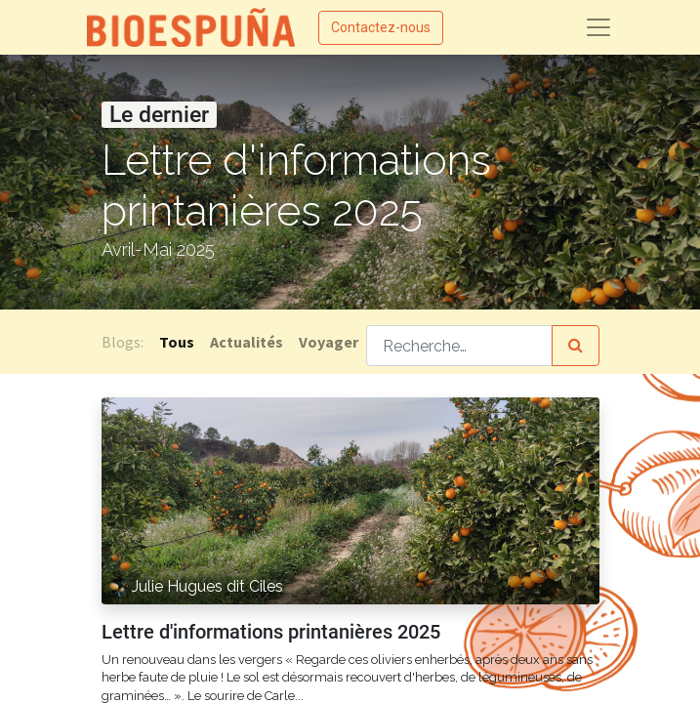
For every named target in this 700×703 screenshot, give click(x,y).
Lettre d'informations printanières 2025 (271, 631)
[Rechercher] (575, 345)
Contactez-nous (381, 27)
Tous (176, 342)
